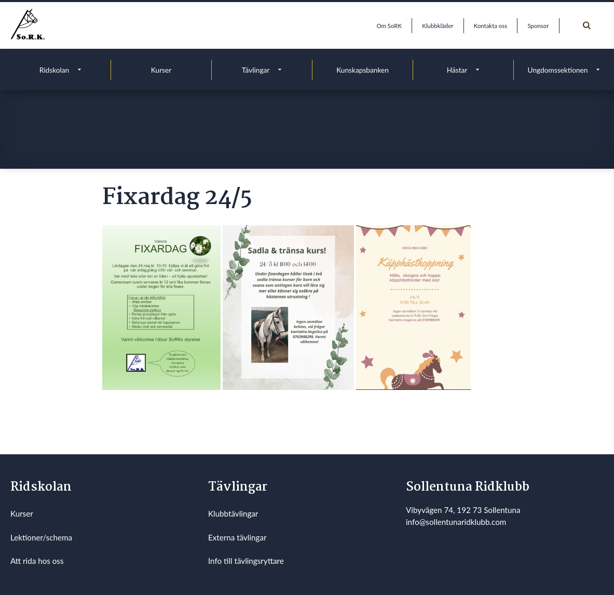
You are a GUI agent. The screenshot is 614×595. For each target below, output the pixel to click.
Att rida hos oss (37, 560)
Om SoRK (389, 25)
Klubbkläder (437, 25)
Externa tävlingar (237, 537)
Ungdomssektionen (558, 69)
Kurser (161, 69)
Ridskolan (54, 69)
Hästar (457, 69)
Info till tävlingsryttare (246, 560)
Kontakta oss (490, 25)
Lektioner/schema (41, 537)
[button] (161, 307)
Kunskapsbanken (362, 69)
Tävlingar (256, 69)
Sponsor (538, 25)
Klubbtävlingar (233, 513)
